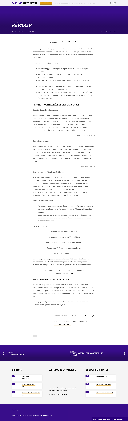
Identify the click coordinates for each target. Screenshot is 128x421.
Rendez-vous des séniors (28, 384)
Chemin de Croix (16, 354)
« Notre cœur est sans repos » (103, 384)
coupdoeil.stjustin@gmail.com (58, 390)
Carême (24, 32)
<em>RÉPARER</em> (32, 32)
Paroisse (24, 3)
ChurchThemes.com (46, 415)
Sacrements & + (66, 3)
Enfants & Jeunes (77, 3)
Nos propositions (89, 3)
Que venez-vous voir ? (101, 376)
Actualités (56, 3)
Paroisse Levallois (64, 42)
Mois (114, 32)
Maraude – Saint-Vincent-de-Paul (31, 393)
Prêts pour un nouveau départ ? (104, 393)
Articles (19, 32)
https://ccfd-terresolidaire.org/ (82, 316)
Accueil (14, 32)
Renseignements (46, 3)
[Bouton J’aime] (35, 336)
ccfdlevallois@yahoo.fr (62, 324)
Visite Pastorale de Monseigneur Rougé (86, 354)
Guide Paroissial (62, 394)
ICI (72, 273)
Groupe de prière (26, 376)
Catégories (107, 32)
